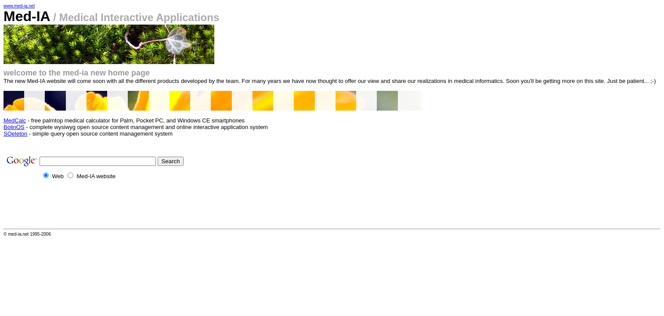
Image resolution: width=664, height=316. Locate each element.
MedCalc (15, 120)
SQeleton (15, 133)
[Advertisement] (163, 206)
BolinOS (14, 127)
